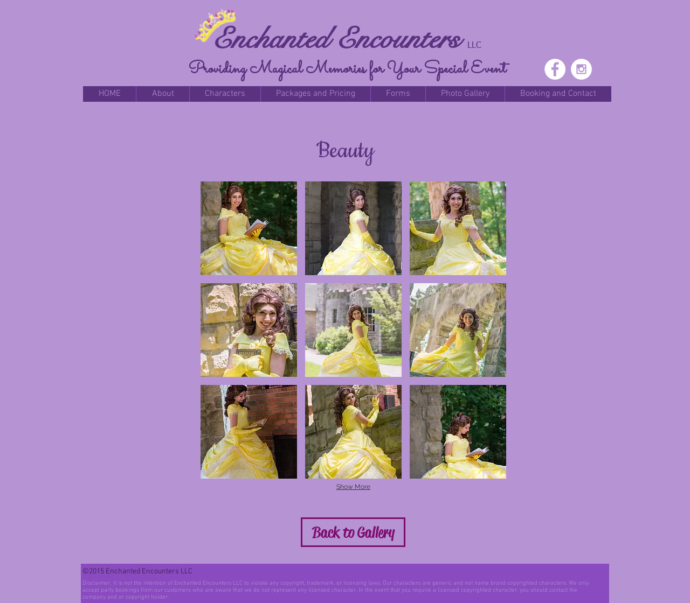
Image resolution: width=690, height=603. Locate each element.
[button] (162, 94)
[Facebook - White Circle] (554, 69)
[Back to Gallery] (353, 532)
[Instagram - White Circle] (581, 69)
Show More (353, 486)
